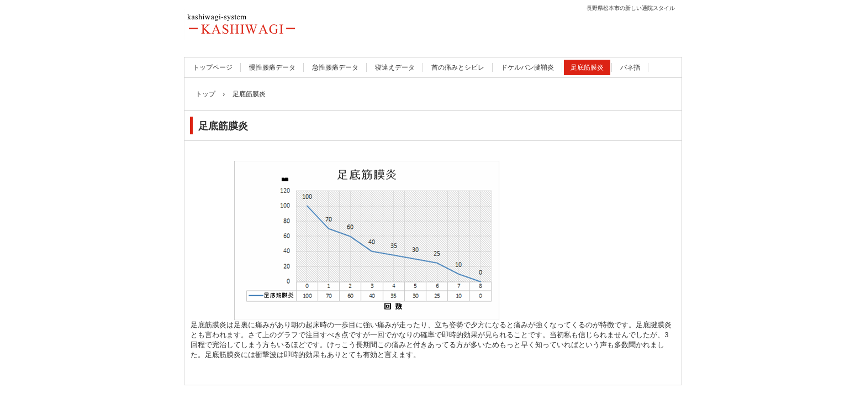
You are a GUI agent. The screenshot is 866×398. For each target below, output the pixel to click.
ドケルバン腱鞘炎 (527, 67)
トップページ (213, 67)
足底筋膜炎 (587, 67)
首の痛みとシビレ (457, 67)
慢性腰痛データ (272, 67)
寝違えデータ (395, 67)
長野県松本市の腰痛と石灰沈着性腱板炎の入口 (285, 24)
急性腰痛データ (335, 67)
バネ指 (630, 67)
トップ (205, 94)
